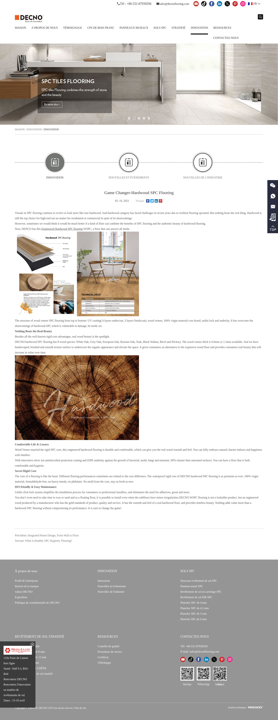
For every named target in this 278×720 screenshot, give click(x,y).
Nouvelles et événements (129, 177)
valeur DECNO (23, 591)
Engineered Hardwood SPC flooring (62, 228)
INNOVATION (107, 571)
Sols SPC (160, 27)
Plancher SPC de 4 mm (193, 602)
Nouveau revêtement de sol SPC (198, 580)
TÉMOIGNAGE (72, 27)
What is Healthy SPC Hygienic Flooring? (48, 540)
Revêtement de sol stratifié (39, 636)
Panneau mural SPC (191, 586)
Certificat (103, 657)
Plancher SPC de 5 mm (193, 613)
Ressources (222, 27)
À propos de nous (44, 27)
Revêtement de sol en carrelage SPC (200, 591)
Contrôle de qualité (108, 646)
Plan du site (80, 708)
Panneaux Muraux (133, 27)
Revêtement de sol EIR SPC (196, 597)
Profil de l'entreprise (26, 580)
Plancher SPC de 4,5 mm (194, 608)
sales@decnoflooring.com (174, 3)
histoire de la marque (27, 586)
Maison (20, 27)
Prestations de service (110, 651)
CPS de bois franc (100, 27)
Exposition (21, 597)
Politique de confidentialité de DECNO (37, 602)
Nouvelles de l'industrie (202, 177)
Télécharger (104, 662)
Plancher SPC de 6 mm (193, 619)
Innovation (199, 27)
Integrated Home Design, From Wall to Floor (53, 535)
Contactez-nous (226, 37)
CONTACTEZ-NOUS (194, 636)
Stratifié (178, 27)
